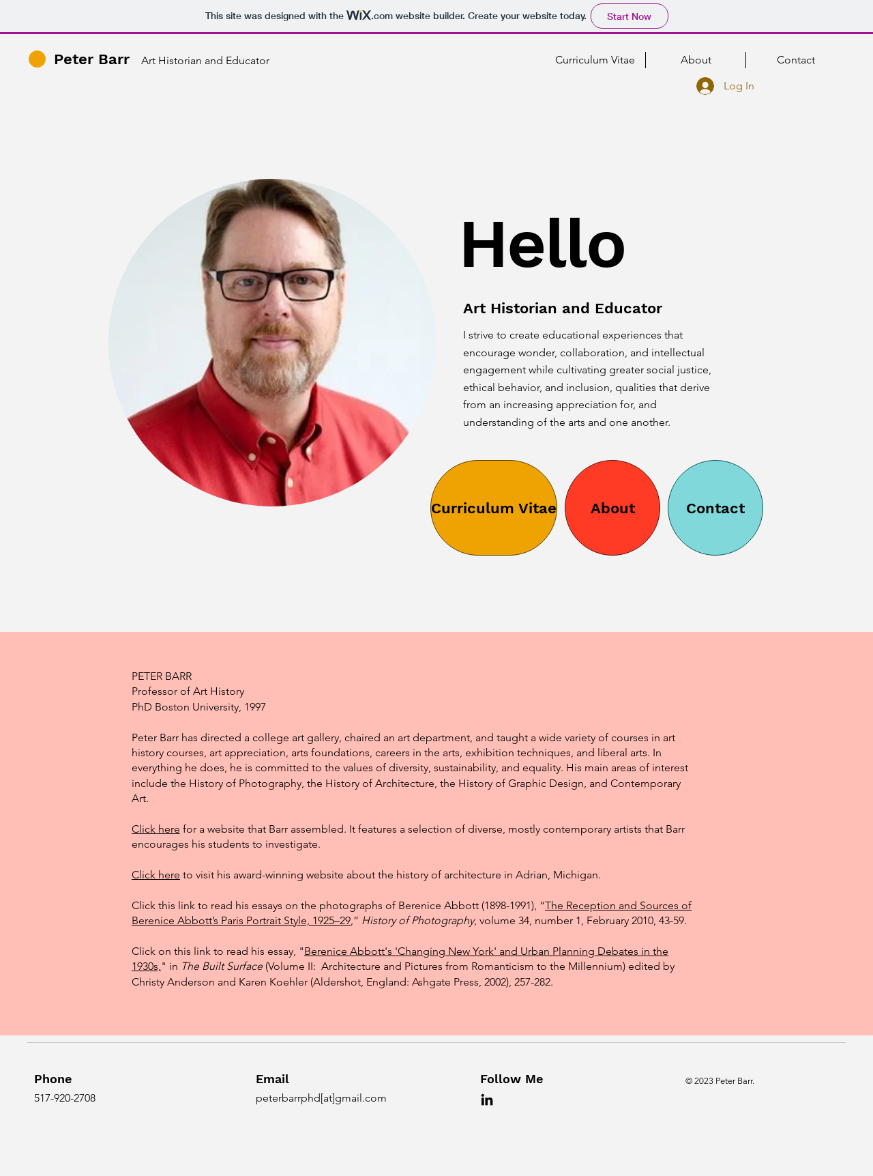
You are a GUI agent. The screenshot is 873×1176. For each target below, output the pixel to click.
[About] (612, 508)
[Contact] (715, 508)
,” (355, 920)
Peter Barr (92, 59)
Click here (156, 828)
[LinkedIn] (487, 1099)
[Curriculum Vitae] (493, 508)
